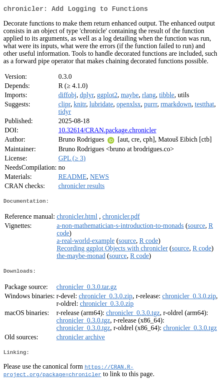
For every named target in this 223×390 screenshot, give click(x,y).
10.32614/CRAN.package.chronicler (107, 131)
